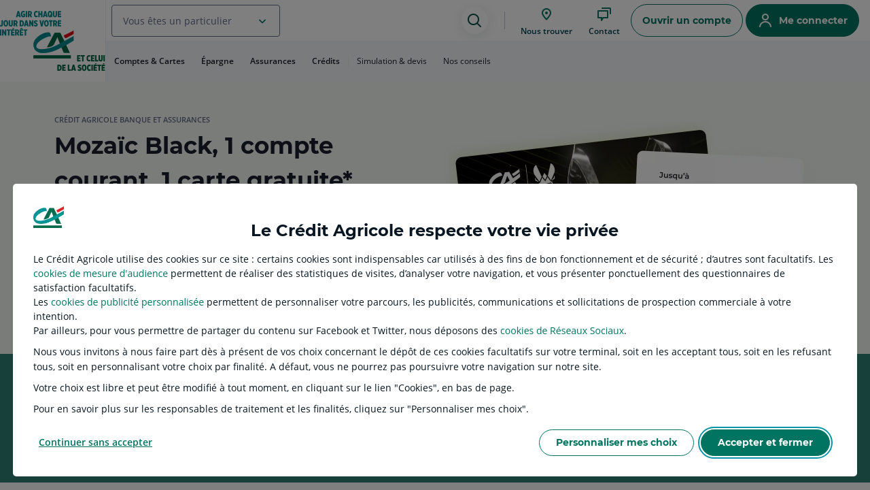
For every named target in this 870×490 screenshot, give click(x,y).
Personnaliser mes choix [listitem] (616, 442)
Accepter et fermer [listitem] (765, 442)
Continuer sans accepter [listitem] (95, 442)
